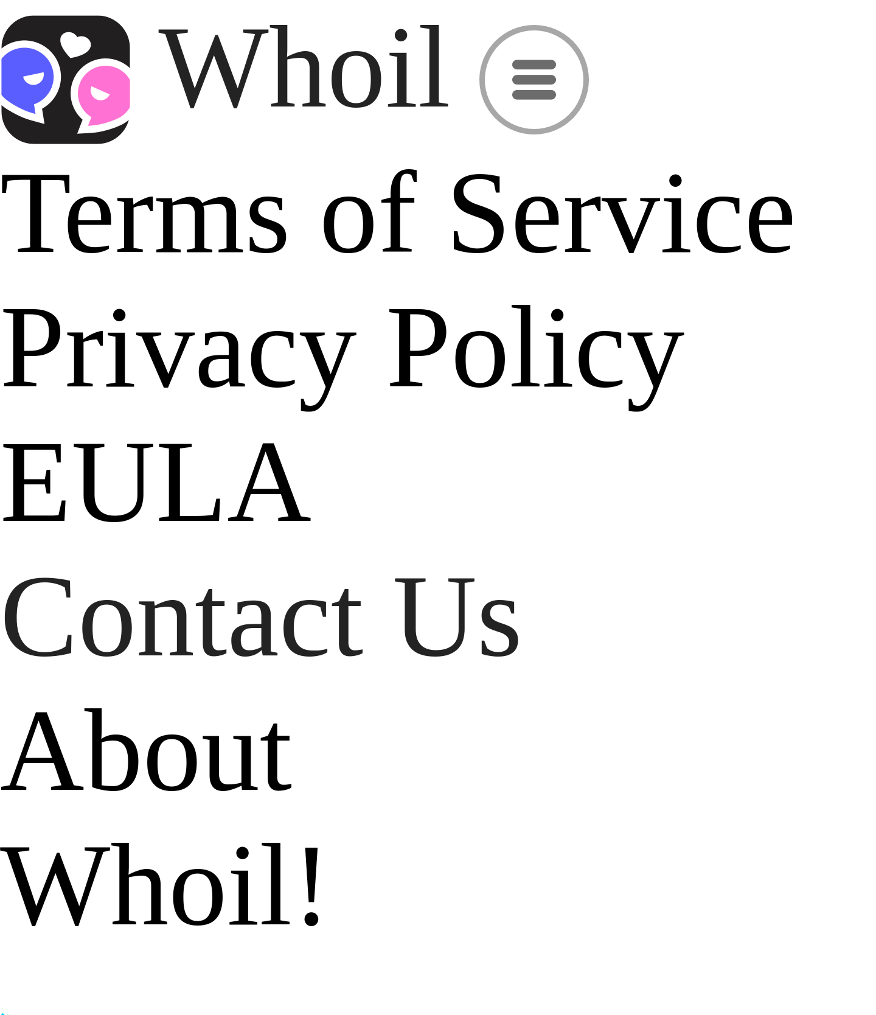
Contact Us (261, 616)
